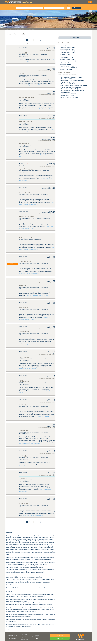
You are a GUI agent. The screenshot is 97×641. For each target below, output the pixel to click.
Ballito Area (66, 56)
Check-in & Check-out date (49, 5)
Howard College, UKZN (69, 97)
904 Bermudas (24, 381)
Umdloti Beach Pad (25, 121)
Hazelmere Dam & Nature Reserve (72, 80)
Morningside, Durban (69, 67)
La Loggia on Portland (26, 238)
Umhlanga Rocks (68, 51)
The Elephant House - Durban (71, 87)
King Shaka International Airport (71, 77)
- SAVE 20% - (12, 264)
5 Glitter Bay (23, 405)
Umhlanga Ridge (68, 52)
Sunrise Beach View (26, 193)
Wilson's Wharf (67, 95)
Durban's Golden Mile (69, 84)
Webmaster (24, 634)
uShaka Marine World (69, 94)
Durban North (67, 62)
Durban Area (67, 69)
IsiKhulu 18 (23, 53)
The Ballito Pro (67, 82)
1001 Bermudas (24, 357)
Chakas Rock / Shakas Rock (71, 61)
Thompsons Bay (68, 59)
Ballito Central (67, 57)
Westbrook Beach (68, 47)
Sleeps (68, 5)
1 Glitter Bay (23, 478)
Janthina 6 (22, 73)
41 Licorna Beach (25, 262)
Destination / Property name (22, 5)
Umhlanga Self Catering (27, 217)
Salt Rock (66, 64)
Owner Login (60, 638)
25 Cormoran (23, 308)
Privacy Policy (24, 639)
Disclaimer (24, 637)
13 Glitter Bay (23, 430)
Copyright (24, 636)
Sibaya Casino (67, 78)
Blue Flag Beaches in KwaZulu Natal (72, 90)
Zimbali (65, 54)
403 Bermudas (24, 332)
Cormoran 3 (23, 286)
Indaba (65, 92)
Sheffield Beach (67, 66)
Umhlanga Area (67, 49)
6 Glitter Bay (23, 456)
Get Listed (12, 638)
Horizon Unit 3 (26, 528)
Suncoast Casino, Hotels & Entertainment (74, 85)
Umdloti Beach (67, 46)
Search (76, 8)
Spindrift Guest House (26, 169)
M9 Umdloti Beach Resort (28, 97)
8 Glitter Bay (23, 504)
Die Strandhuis (24, 143)
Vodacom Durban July (69, 89)
